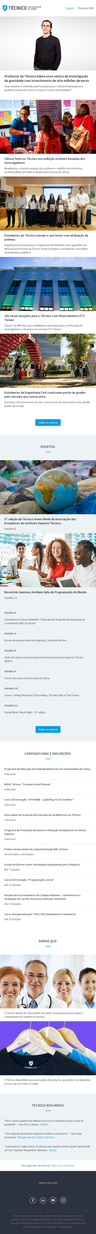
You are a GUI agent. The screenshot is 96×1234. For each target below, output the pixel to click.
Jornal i (53, 1150)
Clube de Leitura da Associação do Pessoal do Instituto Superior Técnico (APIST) (44, 659)
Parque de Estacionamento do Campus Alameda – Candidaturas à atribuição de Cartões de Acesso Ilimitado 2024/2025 (42, 897)
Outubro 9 (10, 633)
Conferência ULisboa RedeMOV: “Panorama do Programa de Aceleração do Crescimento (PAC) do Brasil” (44, 621)
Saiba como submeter (62, 1165)
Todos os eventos (48, 729)
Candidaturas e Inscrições (48, 753)
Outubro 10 (11, 688)
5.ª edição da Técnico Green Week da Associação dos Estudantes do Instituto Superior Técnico (40, 521)
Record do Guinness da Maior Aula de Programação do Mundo (45, 592)
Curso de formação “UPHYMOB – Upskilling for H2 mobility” (39, 799)
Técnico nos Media (48, 1105)
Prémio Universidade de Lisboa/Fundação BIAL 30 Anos (36, 849)
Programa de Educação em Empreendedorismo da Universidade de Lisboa (47, 769)
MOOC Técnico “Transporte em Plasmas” (27, 784)
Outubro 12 (10, 597)
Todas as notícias (48, 422)
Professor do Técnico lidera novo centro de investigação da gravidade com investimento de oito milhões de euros (46, 78)
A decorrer (10, 774)
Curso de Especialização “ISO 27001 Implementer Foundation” (40, 914)
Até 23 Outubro (12, 919)
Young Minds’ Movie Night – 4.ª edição (24, 712)
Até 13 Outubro (12, 904)
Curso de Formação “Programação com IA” (29, 880)
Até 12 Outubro (12, 885)
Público (44, 1124)
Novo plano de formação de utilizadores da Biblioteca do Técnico (42, 815)
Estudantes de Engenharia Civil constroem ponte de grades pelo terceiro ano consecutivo (45, 395)
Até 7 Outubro (12, 869)
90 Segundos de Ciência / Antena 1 (36, 1137)
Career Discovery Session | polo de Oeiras (27, 678)
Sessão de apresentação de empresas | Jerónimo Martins (35, 640)
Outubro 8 (9, 528)
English (70, 8)
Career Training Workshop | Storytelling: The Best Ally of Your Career (41, 695)
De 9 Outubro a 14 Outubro (19, 854)
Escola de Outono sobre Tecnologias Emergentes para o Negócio (42, 864)
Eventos (48, 446)
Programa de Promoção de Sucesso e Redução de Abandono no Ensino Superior (45, 832)
